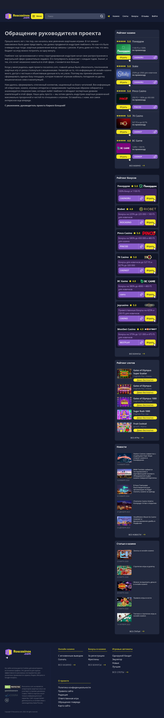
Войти (155, 16)
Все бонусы (137, 354)
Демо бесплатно (145, 380)
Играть (123, 57)
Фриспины (93, 659)
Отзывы (145, 16)
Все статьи (137, 631)
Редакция (63, 695)
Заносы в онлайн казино (143, 551)
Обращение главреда (69, 702)
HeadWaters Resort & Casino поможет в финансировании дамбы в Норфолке (144, 520)
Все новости (137, 534)
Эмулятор (117, 659)
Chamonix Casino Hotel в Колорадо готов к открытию (145, 502)
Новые (115, 663)
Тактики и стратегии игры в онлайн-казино (144, 615)
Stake (135, 66)
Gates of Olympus (142, 385)
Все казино (137, 165)
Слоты (125, 16)
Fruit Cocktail (140, 423)
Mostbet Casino (126, 329)
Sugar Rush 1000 (141, 411)
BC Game (137, 140)
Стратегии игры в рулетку (144, 566)
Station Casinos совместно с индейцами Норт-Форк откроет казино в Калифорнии (144, 457)
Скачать (62, 659)
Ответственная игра (68, 698)
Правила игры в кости (142, 598)
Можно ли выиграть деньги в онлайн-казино (144, 583)
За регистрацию (96, 656)
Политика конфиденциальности (74, 687)
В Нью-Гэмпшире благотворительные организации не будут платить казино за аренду (144, 488)
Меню (37, 16)
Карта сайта (64, 706)
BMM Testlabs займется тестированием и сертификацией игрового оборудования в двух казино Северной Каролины (145, 473)
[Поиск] (101, 16)
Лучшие (116, 667)
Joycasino (123, 305)
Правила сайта (65, 691)
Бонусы (135, 16)
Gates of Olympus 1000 (145, 398)
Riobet (121, 209)
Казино (116, 16)
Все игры (137, 437)
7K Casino (137, 116)
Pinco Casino (139, 91)
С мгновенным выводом (70, 656)
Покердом (138, 41)
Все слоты (120, 672)
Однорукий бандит (122, 656)
